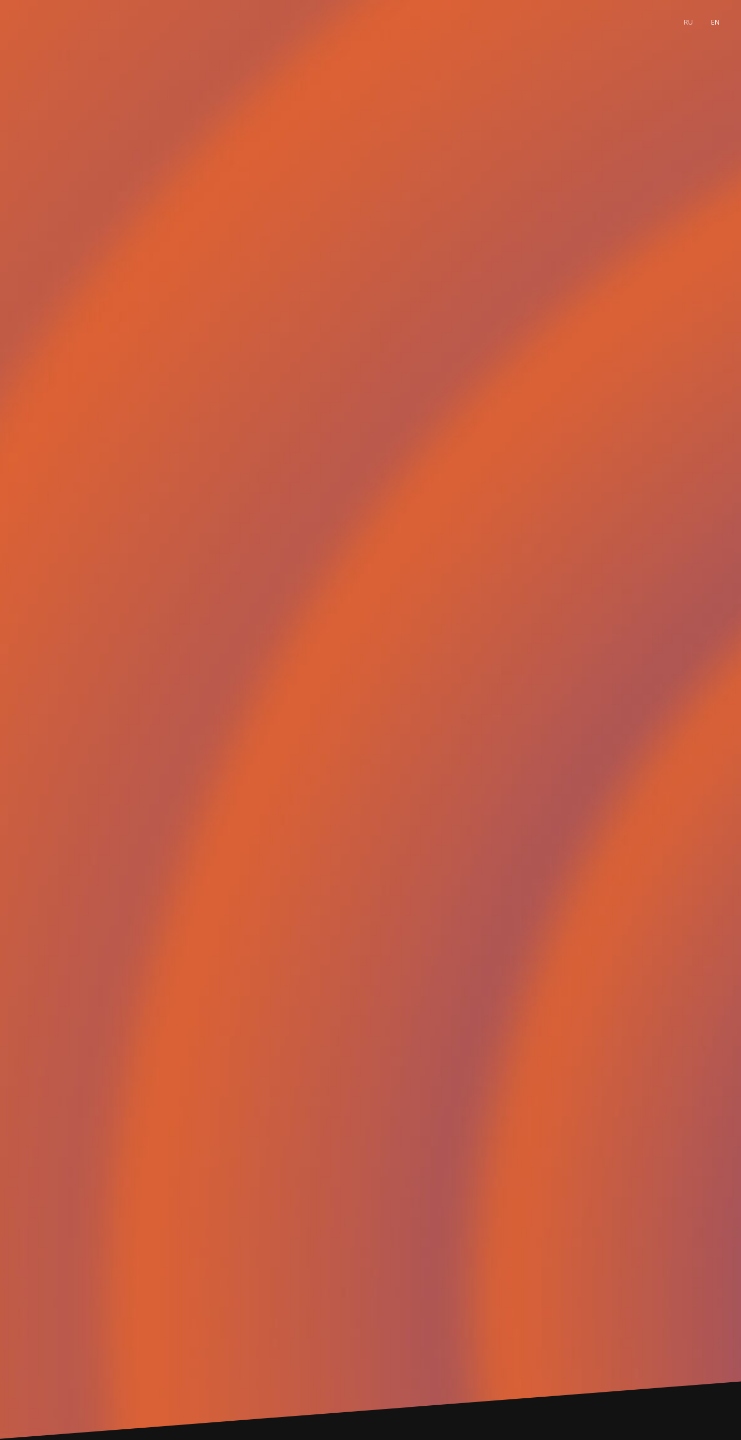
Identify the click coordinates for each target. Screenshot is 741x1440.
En (715, 22)
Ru (688, 22)
